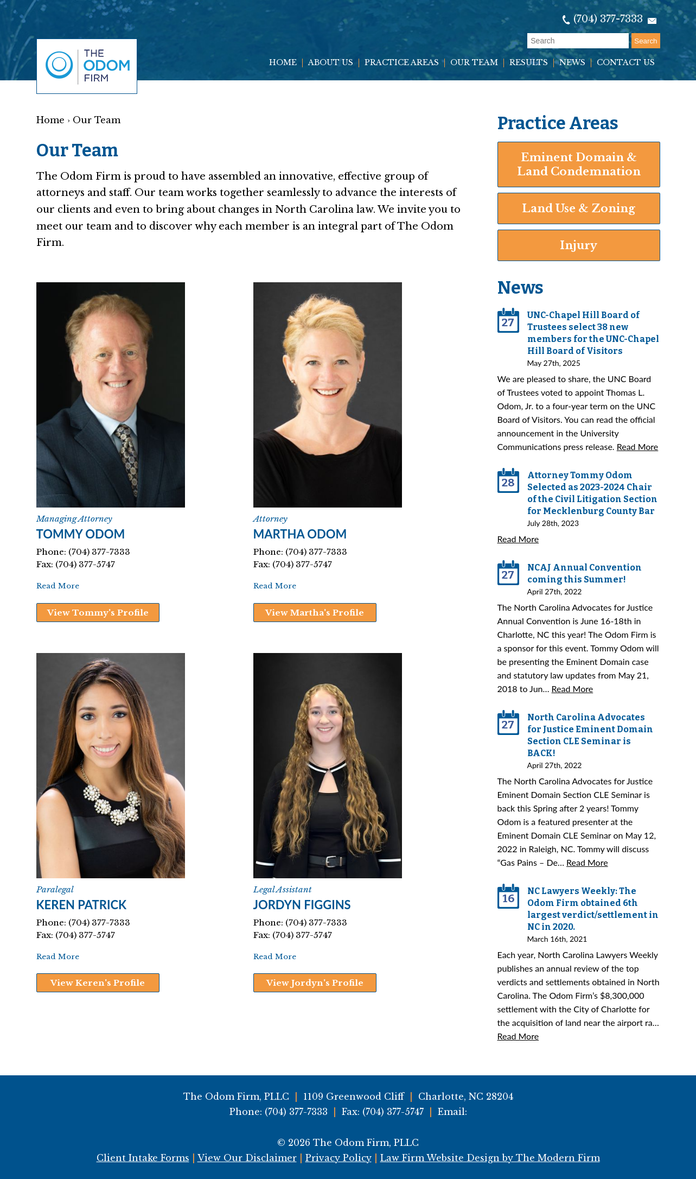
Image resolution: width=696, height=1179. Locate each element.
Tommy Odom (80, 534)
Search (645, 41)
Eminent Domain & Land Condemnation (579, 164)
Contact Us (626, 63)
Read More (57, 586)
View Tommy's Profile (98, 612)
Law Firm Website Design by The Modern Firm (490, 1157)
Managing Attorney (74, 519)
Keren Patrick (81, 904)
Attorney (270, 519)
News (572, 63)
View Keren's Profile (97, 983)
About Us (330, 63)
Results (528, 63)
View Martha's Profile (314, 612)
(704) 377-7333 (608, 19)
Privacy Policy (338, 1157)
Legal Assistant (282, 889)
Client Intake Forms (143, 1157)
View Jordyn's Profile (314, 983)
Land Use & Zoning (578, 208)
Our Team (474, 63)
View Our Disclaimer (247, 1157)
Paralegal (55, 889)
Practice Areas (402, 63)
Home (283, 63)
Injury (578, 245)
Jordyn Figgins (302, 904)
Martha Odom (300, 534)
